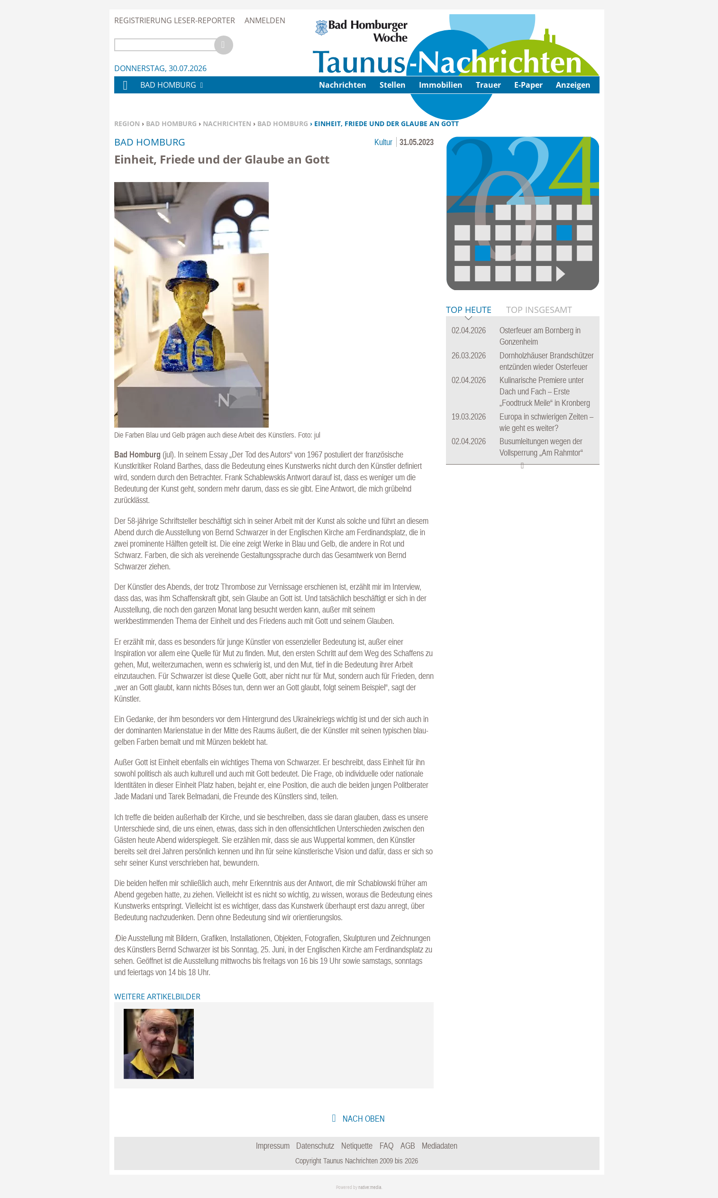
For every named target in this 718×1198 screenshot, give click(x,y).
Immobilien (441, 85)
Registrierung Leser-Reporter (174, 20)
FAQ (386, 1146)
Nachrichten (227, 123)
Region (127, 123)
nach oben (363, 1119)
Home (124, 91)
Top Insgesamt (539, 309)
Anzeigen (573, 85)
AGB (407, 1146)
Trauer (488, 85)
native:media (370, 1187)
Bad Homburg (171, 123)
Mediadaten (439, 1146)
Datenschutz (315, 1146)
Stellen (393, 85)
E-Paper (528, 85)
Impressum (273, 1146)
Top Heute (468, 310)
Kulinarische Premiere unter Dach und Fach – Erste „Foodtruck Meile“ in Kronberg (545, 391)
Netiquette (357, 1146)
